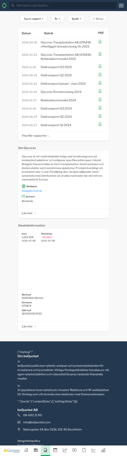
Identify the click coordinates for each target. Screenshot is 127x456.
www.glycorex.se (32, 190)
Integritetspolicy (28, 441)
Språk (75, 18)
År (56, 18)
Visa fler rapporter (36, 135)
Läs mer (29, 213)
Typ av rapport (32, 18)
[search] (66, 5)
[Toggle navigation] (121, 5)
